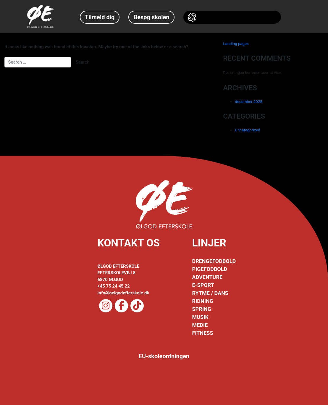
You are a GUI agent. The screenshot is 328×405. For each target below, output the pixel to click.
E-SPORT (203, 285)
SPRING (201, 309)
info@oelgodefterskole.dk (123, 293)
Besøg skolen (151, 17)
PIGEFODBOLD (209, 269)
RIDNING (202, 301)
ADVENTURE (207, 277)
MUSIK (200, 317)
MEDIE (200, 325)
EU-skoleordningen (164, 356)
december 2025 (248, 101)
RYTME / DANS (210, 293)
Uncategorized (247, 130)
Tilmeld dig (100, 17)
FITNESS (202, 333)
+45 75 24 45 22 (114, 286)
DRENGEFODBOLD (214, 261)
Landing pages (236, 43)
